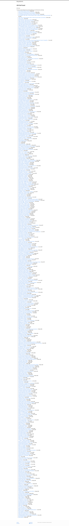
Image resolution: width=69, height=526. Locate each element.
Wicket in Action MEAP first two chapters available (26, 229)
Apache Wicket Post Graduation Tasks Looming (26, 237)
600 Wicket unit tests (21, 190)
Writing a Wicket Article (22, 476)
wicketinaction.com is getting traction (24, 107)
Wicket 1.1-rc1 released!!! (22, 418)
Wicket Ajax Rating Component (23, 330)
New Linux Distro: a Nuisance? (23, 299)
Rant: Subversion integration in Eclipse (24, 352)
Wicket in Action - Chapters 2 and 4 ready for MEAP (26, 227)
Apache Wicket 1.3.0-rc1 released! (23, 188)
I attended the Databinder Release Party (24, 308)
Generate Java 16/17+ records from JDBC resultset (26, 31)
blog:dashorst (20, 1)
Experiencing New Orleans (22, 98)
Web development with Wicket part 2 (24, 121)
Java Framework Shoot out (22, 193)
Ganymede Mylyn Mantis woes (23, 122)
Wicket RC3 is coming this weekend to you (25, 483)
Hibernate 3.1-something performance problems (26, 296)
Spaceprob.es (20, 47)
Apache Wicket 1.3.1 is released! (23, 164)
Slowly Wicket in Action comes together (24, 211)
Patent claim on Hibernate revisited (24, 323)
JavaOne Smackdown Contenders (23, 453)
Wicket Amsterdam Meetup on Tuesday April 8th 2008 (27, 160)
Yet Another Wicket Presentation (23, 493)
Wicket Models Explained (22, 495)
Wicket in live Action (21, 309)
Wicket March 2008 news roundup (23, 159)
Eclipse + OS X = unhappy (22, 152)
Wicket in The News (21, 463)
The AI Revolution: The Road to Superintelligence (26, 54)
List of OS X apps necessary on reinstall (24, 297)
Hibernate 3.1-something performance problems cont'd (27, 295)
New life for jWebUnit (21, 338)
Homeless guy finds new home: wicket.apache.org (26, 230)
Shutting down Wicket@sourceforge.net (24, 228)
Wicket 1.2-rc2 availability (22, 345)
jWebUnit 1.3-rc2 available (22, 319)
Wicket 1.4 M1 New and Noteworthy (24, 147)
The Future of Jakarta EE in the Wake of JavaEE (26, 41)
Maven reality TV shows (22, 71)
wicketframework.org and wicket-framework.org (25, 375)
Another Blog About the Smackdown (24, 452)
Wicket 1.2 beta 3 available (22, 350)
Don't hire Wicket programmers (23, 153)
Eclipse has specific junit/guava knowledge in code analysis (27, 69)
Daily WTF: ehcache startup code (23, 93)
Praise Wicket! (20, 150)
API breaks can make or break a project (24, 270)
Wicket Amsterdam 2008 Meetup (23, 163)
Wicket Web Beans (21, 216)
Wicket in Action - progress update (23, 192)
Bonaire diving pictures (22, 265)
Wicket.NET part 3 (21, 489)
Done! (19, 456)
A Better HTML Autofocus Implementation (25, 42)
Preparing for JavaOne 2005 (22, 467)
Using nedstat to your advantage (23, 511)
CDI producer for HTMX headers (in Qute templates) (26, 13)
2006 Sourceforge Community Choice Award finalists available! (28, 364)
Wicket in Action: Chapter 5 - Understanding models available (28, 199)
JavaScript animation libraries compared (24, 259)
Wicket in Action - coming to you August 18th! (25, 119)
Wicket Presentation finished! (23, 504)
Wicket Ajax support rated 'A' (23, 373)
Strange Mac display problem (23, 361)
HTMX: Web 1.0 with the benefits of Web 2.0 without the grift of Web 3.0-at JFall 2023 (32, 17)
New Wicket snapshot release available (24, 386)
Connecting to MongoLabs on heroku (24, 72)
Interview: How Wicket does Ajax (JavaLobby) (25, 149)
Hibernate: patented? (21, 324)
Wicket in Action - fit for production (23, 162)
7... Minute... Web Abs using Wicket (24, 440)
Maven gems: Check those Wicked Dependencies (26, 470)
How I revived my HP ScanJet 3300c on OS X (25, 136)
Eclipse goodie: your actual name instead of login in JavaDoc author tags (30, 343)
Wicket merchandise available (23, 374)
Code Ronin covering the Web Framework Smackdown (27, 450)
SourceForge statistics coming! (23, 502)
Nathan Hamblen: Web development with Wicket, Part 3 (27, 111)
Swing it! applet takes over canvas (23, 385)
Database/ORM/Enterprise (22, 140)
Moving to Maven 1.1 (21, 417)
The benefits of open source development (25, 311)
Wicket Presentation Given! (22, 503)
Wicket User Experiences (22, 451)
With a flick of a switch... (22, 284)
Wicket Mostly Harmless (22, 427)
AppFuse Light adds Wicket (22, 255)
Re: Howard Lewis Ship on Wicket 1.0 (24, 464)
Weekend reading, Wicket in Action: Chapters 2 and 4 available (28, 225)
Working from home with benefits (23, 214)
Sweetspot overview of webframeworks (24, 357)
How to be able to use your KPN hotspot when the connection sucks (29, 200)
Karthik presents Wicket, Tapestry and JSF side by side (27, 165)
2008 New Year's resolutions (22, 176)
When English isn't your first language (24, 212)
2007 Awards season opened (23, 281)
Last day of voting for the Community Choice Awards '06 (27, 359)
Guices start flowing (21, 239)
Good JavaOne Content (22, 449)
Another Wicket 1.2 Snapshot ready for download (26, 383)
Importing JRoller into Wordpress (23, 285)
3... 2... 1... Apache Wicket (22, 238)
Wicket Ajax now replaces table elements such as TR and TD (28, 292)
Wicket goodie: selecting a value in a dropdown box (26, 320)
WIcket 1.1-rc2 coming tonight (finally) (24, 413)
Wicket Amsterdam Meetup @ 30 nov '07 (24, 187)
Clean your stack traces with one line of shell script (26, 12)
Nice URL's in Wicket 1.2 (22, 349)
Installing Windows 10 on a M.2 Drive (24, 34)
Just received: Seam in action (23, 95)
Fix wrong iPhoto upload (22, 60)
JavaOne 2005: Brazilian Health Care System (25, 457)
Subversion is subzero (21, 363)
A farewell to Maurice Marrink (23, 118)
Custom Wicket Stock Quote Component (24, 429)
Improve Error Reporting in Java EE (24, 46)
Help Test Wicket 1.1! (21, 423)
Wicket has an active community (23, 213)
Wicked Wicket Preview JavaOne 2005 (24, 466)
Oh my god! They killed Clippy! (23, 277)
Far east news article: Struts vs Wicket (24, 391)
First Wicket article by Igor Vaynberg (24, 105)
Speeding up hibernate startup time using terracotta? (26, 106)
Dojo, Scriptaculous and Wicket (23, 416)
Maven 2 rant (20, 377)
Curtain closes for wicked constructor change (25, 266)
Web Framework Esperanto (22, 362)
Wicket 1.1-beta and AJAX (22, 439)
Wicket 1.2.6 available (21, 256)
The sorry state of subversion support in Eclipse (26, 87)
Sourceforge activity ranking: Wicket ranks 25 (25, 335)
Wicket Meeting (20, 517)
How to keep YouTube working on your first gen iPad (26, 45)
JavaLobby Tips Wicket (22, 399)
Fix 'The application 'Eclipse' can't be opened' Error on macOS (28, 26)
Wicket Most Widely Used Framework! (24, 428)
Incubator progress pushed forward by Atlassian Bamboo (27, 282)
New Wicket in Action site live (23, 109)
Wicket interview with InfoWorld (23, 174)
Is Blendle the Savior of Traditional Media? (25, 44)
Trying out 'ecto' (20, 484)
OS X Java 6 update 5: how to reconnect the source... (26, 73)
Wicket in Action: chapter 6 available (24, 189)
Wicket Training (20, 337)
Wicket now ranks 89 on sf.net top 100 (24, 344)
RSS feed (18, 523)
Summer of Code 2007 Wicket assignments (25, 272)
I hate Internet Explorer (22, 158)
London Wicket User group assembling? (24, 244)
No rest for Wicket (21, 481)
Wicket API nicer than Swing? (23, 179)
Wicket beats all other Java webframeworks (25, 396)
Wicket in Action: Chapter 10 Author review (25, 138)
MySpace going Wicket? (22, 268)
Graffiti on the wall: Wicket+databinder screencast (26, 310)
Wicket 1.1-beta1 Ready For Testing (24, 441)
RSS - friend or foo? (21, 506)
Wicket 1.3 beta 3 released (22, 224)
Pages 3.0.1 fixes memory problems (24, 204)
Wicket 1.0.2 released (21, 424)
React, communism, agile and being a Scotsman (26, 20)
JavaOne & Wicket (21, 492)
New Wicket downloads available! (23, 376)
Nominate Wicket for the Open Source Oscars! (25, 371)
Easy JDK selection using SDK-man (24, 30)
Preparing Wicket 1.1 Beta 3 (22, 426)
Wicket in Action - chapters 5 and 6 (23, 203)
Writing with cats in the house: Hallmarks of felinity (26, 94)
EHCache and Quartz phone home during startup (26, 74)
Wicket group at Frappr (22, 378)
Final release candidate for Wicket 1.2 (24, 336)
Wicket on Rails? (21, 438)
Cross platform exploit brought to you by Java (25, 85)
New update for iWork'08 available (23, 205)
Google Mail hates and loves (22, 267)
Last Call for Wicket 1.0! (22, 507)
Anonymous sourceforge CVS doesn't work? (25, 389)
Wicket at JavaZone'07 (22, 217)
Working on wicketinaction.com (23, 110)
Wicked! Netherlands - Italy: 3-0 (23, 135)
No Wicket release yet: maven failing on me (25, 414)
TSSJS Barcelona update (22, 334)
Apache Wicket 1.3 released (22, 175)
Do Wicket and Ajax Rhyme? (23, 425)
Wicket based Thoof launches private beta (25, 243)
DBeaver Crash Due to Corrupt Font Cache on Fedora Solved (28, 28)
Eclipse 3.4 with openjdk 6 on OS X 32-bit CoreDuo (26, 83)
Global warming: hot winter (22, 290)
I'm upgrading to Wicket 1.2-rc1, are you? (25, 346)
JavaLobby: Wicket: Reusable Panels (24, 398)
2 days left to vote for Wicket (22, 360)
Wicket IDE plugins (21, 307)
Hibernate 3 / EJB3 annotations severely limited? (26, 365)
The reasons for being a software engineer (25, 254)
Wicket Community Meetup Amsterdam (24, 185)
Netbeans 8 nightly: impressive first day (24, 66)
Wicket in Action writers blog (22, 242)
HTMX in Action (20, 18)
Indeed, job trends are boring (23, 166)
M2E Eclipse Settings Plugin (22, 59)
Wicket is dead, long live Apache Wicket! (24, 226)
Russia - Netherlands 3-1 (22, 131)
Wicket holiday (20, 468)
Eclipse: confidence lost (22, 56)
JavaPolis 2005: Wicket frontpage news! (24, 403)
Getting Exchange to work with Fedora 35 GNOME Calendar (28, 29)
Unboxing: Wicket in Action (22, 113)
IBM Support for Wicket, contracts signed (24, 264)
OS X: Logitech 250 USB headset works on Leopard (26, 146)
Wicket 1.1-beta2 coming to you (23, 437)
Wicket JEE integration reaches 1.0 (24, 283)
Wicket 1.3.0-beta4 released (22, 198)
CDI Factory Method (21, 39)
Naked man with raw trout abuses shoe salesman (26, 92)
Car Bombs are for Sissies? (22, 458)
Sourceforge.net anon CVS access (23, 388)
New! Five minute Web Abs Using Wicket (24, 444)
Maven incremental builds (22, 53)
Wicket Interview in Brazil (22, 125)
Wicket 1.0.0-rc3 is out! (22, 482)
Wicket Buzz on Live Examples (23, 455)
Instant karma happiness (22, 97)
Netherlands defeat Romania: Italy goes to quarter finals (27, 133)
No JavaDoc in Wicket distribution (23, 100)
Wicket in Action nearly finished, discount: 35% (25, 126)
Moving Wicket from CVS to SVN (23, 370)
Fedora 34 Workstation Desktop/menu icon (25, 33)
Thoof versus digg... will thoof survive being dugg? (26, 201)
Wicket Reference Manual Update (23, 436)
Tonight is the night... (21, 240)
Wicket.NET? (20, 490)
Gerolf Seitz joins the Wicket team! (23, 219)
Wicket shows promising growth (23, 269)
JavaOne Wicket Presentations (23, 443)
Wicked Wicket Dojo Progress (23, 405)
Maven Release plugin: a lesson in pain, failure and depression (28, 58)
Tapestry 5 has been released (23, 96)
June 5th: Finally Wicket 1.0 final (23, 477)
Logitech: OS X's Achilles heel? (23, 177)
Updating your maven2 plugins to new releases (25, 333)
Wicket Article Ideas (21, 471)
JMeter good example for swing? (23, 271)
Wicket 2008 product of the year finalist (24, 171)
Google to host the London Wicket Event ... (25, 173)
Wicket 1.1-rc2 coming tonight (23, 415)
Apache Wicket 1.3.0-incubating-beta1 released (25, 253)
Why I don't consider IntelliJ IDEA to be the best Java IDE (27, 67)
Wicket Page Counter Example (23, 431)
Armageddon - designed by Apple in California (25, 191)
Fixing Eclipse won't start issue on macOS (25, 19)
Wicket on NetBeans (21, 497)
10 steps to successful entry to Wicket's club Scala (26, 241)
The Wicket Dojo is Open (22, 404)
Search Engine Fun (21, 496)
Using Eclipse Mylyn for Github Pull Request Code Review (27, 65)
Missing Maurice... (21, 82)
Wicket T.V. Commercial (22, 351)
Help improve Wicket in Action (23, 186)
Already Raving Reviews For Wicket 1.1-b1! (25, 442)
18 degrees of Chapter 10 (22, 137)
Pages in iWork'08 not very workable (24, 206)
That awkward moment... (22, 70)
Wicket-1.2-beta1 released (22, 372)
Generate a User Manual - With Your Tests (25, 43)
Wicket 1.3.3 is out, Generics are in (24, 151)
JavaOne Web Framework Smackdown (24, 454)
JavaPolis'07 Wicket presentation (23, 178)
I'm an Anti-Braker (21, 52)
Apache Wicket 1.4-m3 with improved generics (25, 123)
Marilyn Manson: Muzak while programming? (25, 317)
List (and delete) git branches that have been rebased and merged (28, 14)
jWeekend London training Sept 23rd (24, 218)
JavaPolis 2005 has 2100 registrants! (24, 401)
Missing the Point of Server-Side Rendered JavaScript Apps (27, 55)
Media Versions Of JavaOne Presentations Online (26, 410)
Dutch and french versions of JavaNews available (26, 402)
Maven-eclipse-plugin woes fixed (23, 84)
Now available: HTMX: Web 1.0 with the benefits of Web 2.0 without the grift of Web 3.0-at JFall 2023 (34, 15)
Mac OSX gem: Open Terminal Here (24, 347)
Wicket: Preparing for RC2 (22, 508)
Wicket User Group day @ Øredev (23, 132)
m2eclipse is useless (21, 120)
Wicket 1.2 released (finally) (22, 332)
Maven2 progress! (21, 510)
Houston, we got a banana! (22, 278)
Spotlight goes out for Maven (23, 322)
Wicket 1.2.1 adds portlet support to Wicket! (25, 312)
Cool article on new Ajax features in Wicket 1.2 (25, 358)
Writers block (20, 505)
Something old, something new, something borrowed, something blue (29, 231)
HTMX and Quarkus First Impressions (24, 21)
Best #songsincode (21, 80)
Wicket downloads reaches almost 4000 (24, 480)
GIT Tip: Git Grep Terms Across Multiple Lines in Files (26, 27)
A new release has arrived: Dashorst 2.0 (24, 81)
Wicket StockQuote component (23, 430)
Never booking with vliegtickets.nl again (24, 79)
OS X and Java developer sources (23, 78)
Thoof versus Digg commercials (23, 202)
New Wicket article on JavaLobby (23, 348)
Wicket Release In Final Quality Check (24, 469)
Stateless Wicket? (21, 397)
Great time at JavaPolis (22, 400)
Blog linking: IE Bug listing (22, 293)
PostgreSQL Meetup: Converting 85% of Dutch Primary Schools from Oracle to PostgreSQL (33, 40)
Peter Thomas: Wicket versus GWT (24, 112)
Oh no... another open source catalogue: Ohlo (25, 279)
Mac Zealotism (20, 298)
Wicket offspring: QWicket (22, 318)
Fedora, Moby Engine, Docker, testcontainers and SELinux (27, 32)
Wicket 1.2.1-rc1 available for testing (24, 321)
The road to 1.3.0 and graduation (23, 252)
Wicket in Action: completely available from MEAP (26, 161)
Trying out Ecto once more (22, 331)
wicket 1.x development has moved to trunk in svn (26, 258)
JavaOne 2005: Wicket (22, 479)
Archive (18, 522)
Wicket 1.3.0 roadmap (21, 257)
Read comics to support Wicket (23, 124)
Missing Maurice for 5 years (22, 68)
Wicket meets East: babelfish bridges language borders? (27, 509)
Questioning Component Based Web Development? (26, 478)
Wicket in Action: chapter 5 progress (24, 215)
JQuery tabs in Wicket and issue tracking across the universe (28, 246)
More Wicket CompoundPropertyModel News (25, 494)
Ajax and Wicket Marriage (22, 516)
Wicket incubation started (22, 306)
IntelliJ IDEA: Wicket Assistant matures (24, 305)
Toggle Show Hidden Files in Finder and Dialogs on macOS (27, 25)
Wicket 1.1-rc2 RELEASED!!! (23, 412)
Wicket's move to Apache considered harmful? (25, 304)
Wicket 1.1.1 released (21, 387)
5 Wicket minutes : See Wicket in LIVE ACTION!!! (26, 491)
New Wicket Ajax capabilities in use (24, 384)
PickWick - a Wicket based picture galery (24, 245)
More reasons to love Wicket (22, 232)
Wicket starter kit (21, 139)
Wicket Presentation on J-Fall (23, 411)
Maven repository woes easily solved (24, 291)
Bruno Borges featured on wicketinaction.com (25, 99)
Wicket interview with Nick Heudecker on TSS (25, 251)
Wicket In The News (21, 465)
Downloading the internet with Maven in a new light (26, 86)
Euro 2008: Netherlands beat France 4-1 (24, 134)
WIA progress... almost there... (23, 172)
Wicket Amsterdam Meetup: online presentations (26, 184)
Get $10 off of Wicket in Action (23, 148)
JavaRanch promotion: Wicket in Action (24, 145)
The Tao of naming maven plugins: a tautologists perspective (28, 280)
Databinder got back (21, 325)
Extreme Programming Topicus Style (24, 108)
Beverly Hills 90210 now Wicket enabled (24, 294)
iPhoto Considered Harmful (22, 57)
